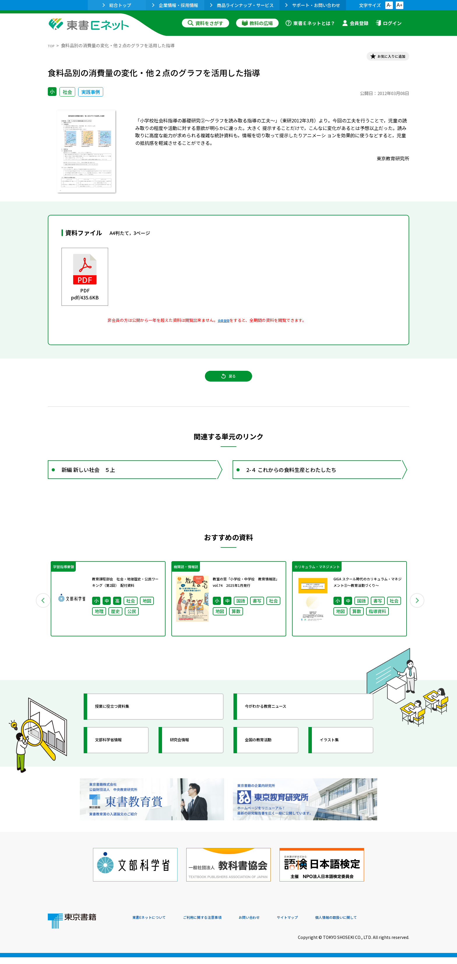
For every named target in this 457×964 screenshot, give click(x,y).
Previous (39, 618)
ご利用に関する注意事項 (220, 924)
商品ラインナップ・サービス (242, 5)
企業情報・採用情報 (175, 5)
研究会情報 (187, 762)
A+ (399, 5)
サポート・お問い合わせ (312, 5)
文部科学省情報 (117, 762)
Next (417, 618)
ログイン (388, 23)
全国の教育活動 (267, 762)
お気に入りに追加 (384, 57)
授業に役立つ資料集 (122, 729)
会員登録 (355, 23)
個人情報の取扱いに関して (381, 924)
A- (389, 5)
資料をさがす (205, 23)
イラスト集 (337, 762)
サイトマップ (322, 924)
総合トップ (117, 5)
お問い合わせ (277, 924)
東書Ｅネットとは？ (310, 23)
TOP (52, 45)
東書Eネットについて (154, 924)
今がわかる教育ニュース (277, 729)
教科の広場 (257, 23)
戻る (228, 385)
